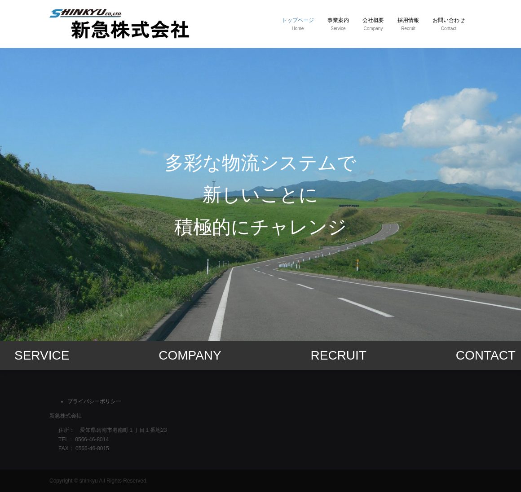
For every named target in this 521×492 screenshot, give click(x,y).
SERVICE (41, 355)
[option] (260, 194)
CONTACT (486, 355)
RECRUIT (338, 355)
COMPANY (190, 355)
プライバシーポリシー (94, 401)
